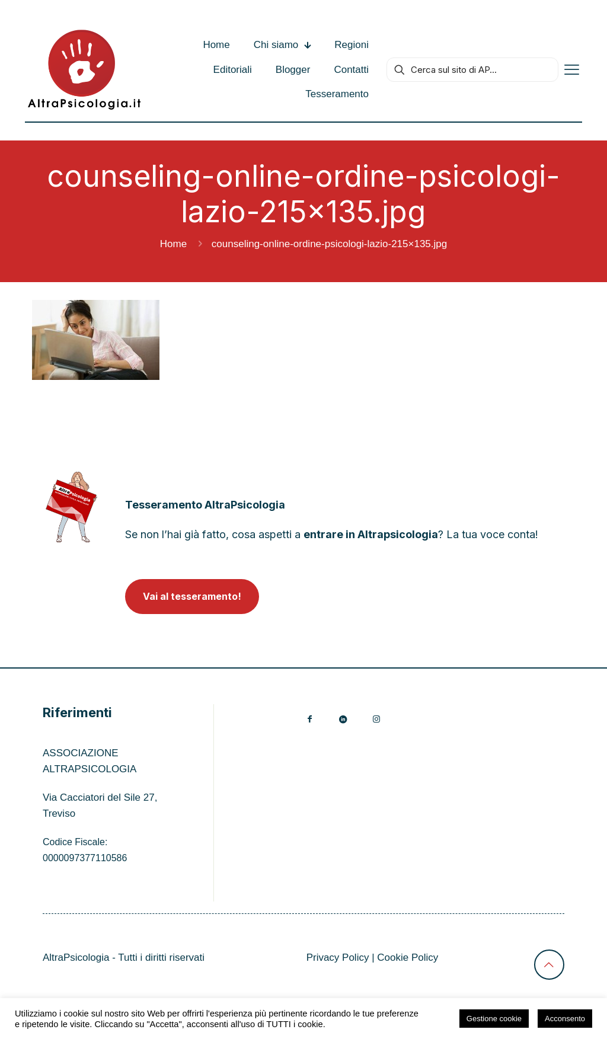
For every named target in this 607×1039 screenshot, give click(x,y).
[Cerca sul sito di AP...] (472, 69)
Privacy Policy (337, 957)
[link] (71, 507)
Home (173, 244)
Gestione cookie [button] (494, 1018)
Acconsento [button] (565, 1018)
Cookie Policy (407, 957)
